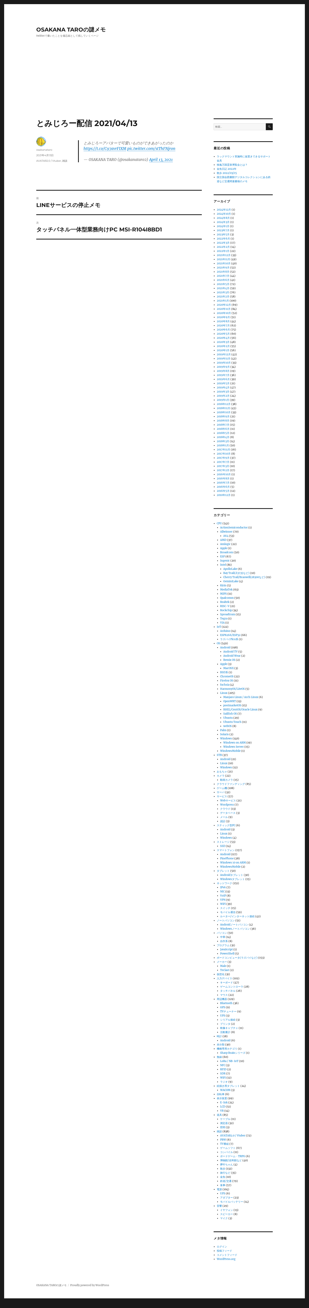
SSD (222, 846)
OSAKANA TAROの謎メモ (71, 29)
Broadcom (226, 552)
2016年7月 (223, 482)
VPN (222, 899)
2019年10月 (224, 362)
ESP (222, 556)
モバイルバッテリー (231, 1201)
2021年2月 (223, 296)
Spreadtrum (227, 614)
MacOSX (228, 668)
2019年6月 (223, 379)
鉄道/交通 (226, 1181)
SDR (222, 1073)
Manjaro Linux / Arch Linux (240, 697)
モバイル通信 (227, 912)
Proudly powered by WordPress (89, 1285)
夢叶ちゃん (226, 1164)
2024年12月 (224, 209)
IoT (219, 626)
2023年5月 (223, 234)
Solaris (224, 734)
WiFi (223, 904)
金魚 (222, 1177)
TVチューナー (228, 1011)
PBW (223, 1139)
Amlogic (225, 544)
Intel (223, 564)
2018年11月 (223, 408)
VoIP (223, 895)
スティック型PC (226, 825)
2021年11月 (223, 259)
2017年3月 (223, 466)
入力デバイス (224, 978)
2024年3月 (223, 222)
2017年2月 (223, 470)
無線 (219, 1057)
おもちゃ (222, 771)
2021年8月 (223, 271)
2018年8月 (223, 420)
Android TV (230, 651)
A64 (225, 535)
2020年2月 (223, 346)
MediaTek (226, 589)
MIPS (223, 593)
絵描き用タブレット (228, 1086)
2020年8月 (223, 321)
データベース (227, 813)
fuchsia (224, 684)
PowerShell (227, 953)
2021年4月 (223, 288)
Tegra (223, 618)
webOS (227, 726)
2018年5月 (223, 433)
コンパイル (226, 1152)
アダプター (226, 1197)
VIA (222, 622)
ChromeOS (227, 676)
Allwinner (226, 531)
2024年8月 (223, 218)
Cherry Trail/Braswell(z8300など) (244, 577)
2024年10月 (224, 213)
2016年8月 (223, 478)
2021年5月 (223, 284)
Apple (223, 548)
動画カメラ (226, 780)
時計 (219, 1036)
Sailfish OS (230, 713)
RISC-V (224, 606)
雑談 (64, 160)
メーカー (222, 962)
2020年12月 (224, 304)
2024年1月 (223, 226)
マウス (224, 995)
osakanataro (44, 149)
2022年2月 (223, 247)
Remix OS (229, 660)
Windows (226, 738)
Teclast (224, 970)
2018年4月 (223, 437)
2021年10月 (224, 263)
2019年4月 (223, 387)
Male (223, 966)
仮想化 (220, 974)
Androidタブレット (231, 875)
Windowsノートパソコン (235, 928)
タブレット (223, 871)
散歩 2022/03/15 (227, 173)
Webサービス (228, 800)
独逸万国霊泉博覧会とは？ (232, 164)
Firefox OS (226, 680)
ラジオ (224, 1081)
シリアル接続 (227, 1019)
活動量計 (225, 1032)
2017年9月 (223, 458)
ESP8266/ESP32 (230, 635)
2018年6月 (223, 429)
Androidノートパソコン (234, 924)
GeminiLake (230, 581)
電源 (219, 1189)
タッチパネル (227, 990)
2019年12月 (224, 354)
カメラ (220, 775)
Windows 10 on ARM (233, 862)
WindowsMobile (230, 751)
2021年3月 (223, 292)
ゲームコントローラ (231, 986)
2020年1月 (223, 350)
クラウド (225, 808)
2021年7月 (223, 276)
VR (222, 1110)
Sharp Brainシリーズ (232, 1053)
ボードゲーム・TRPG (232, 1156)
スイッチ (225, 908)
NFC (222, 1065)
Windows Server (233, 746)
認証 (222, 821)
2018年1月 (223, 445)
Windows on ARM (234, 742)
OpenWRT (229, 701)
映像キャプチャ (229, 1028)
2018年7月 (223, 424)
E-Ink (224, 1102)
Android (225, 647)
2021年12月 (224, 255)
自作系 (224, 941)
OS (218, 643)
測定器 (224, 1123)
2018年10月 (224, 412)
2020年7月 (223, 325)
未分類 (220, 1044)
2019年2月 (223, 395)
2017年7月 (223, 462)
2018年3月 (223, 441)
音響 (219, 1206)
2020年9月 (223, 317)
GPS (222, 1007)
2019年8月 (223, 371)
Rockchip (226, 610)
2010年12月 (224, 495)
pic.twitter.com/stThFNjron (151, 148)
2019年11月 (223, 358)
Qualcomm (227, 598)
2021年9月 (223, 267)
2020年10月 (224, 313)
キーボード (226, 982)
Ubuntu (228, 717)
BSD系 (224, 672)
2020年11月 (224, 309)
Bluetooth (226, 1003)
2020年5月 (223, 333)
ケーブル (225, 1119)
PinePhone (227, 858)
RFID (223, 1069)
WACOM (225, 1090)
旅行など (225, 1172)
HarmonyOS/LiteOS (232, 689)
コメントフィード (227, 1255)
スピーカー (226, 1214)
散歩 (222, 1168)
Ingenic (225, 560)
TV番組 (224, 1144)
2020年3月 (223, 342)
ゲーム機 (222, 788)
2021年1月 (223, 300)
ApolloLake (230, 569)
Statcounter (9, 1305)
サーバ (220, 792)
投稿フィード (224, 1250)
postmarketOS (232, 705)
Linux (223, 693)
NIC (222, 891)
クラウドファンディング (231, 784)
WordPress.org (226, 1259)
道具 (219, 1115)
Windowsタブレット (232, 879)
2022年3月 (223, 242)
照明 (222, 1127)
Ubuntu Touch (232, 722)
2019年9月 (223, 367)
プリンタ (225, 1024)
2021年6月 (223, 280)
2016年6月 (223, 486)
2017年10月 (224, 453)
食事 (222, 1185)
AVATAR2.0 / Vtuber (48, 160)
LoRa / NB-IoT (229, 1061)
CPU (219, 523)
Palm (223, 730)
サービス (222, 796)
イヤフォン (226, 1210)
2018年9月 (223, 416)
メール (224, 817)
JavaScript (226, 949)
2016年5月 (223, 491)
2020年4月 (223, 338)
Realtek (224, 602)
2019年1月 (223, 400)
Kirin (223, 585)
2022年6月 (223, 238)
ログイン (222, 1246)
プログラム (223, 945)
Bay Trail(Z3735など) (236, 573)
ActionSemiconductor (234, 527)
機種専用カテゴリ (227, 1048)
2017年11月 (223, 449)
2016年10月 (224, 474)
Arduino (225, 631)
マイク (224, 1218)
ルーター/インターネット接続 (237, 916)
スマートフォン (226, 850)
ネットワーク (224, 883)
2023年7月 (223, 230)
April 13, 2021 (161, 159)
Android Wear (232, 655)
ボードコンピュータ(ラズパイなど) (237, 957)
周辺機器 (222, 999)
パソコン (222, 933)
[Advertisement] (154, 89)
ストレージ (223, 842)
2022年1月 (223, 251)
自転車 (220, 1094)
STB (219, 755)
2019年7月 (223, 375)
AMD (223, 540)
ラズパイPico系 (229, 639)
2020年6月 (223, 329)
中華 (222, 937)
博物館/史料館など (231, 1160)
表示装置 (222, 1098)
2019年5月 (223, 383)
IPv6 (223, 887)
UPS (222, 1015)
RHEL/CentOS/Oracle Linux (240, 709)
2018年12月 (224, 404)
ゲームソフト (227, 1148)
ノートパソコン (226, 920)
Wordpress (227, 804)
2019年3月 (223, 391)
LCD (222, 1106)
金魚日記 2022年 (226, 169)
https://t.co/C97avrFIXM (105, 148)
